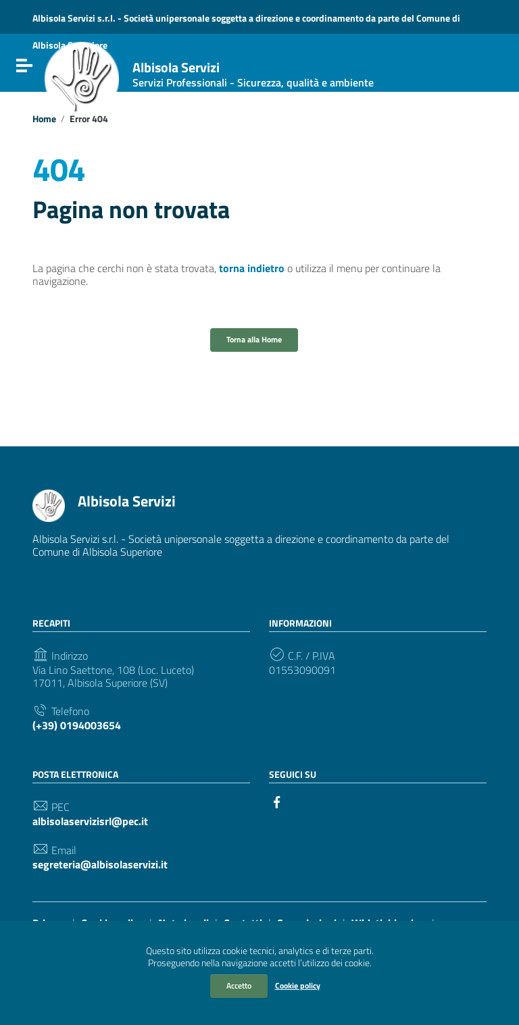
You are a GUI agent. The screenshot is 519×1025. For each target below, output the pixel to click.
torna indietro (252, 268)
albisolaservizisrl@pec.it (90, 821)
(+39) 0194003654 (76, 725)
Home (44, 118)
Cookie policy (297, 985)
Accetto (238, 985)
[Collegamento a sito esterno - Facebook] (277, 801)
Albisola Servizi (253, 74)
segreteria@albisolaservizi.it (100, 864)
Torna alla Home (254, 339)
